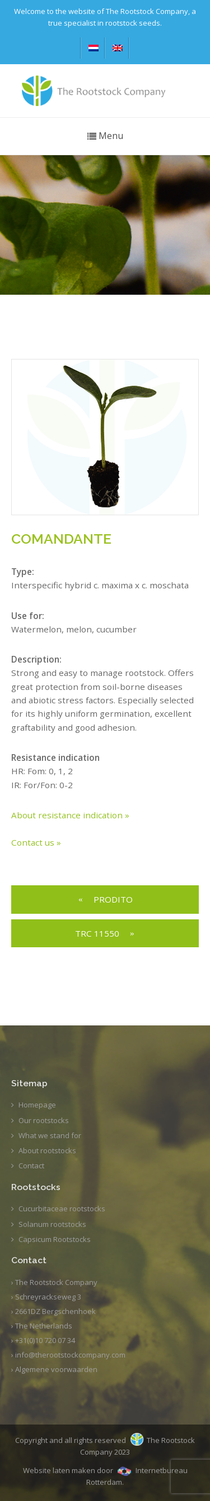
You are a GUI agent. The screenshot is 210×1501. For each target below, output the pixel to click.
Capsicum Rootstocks (54, 1239)
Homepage (37, 1105)
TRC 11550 (97, 933)
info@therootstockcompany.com (70, 1355)
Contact (31, 1165)
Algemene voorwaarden (56, 1369)
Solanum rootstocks (52, 1224)
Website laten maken (59, 1470)
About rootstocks (47, 1150)
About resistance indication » (70, 815)
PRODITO (113, 899)
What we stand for (49, 1135)
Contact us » (36, 842)
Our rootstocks (43, 1120)
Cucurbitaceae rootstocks (61, 1208)
